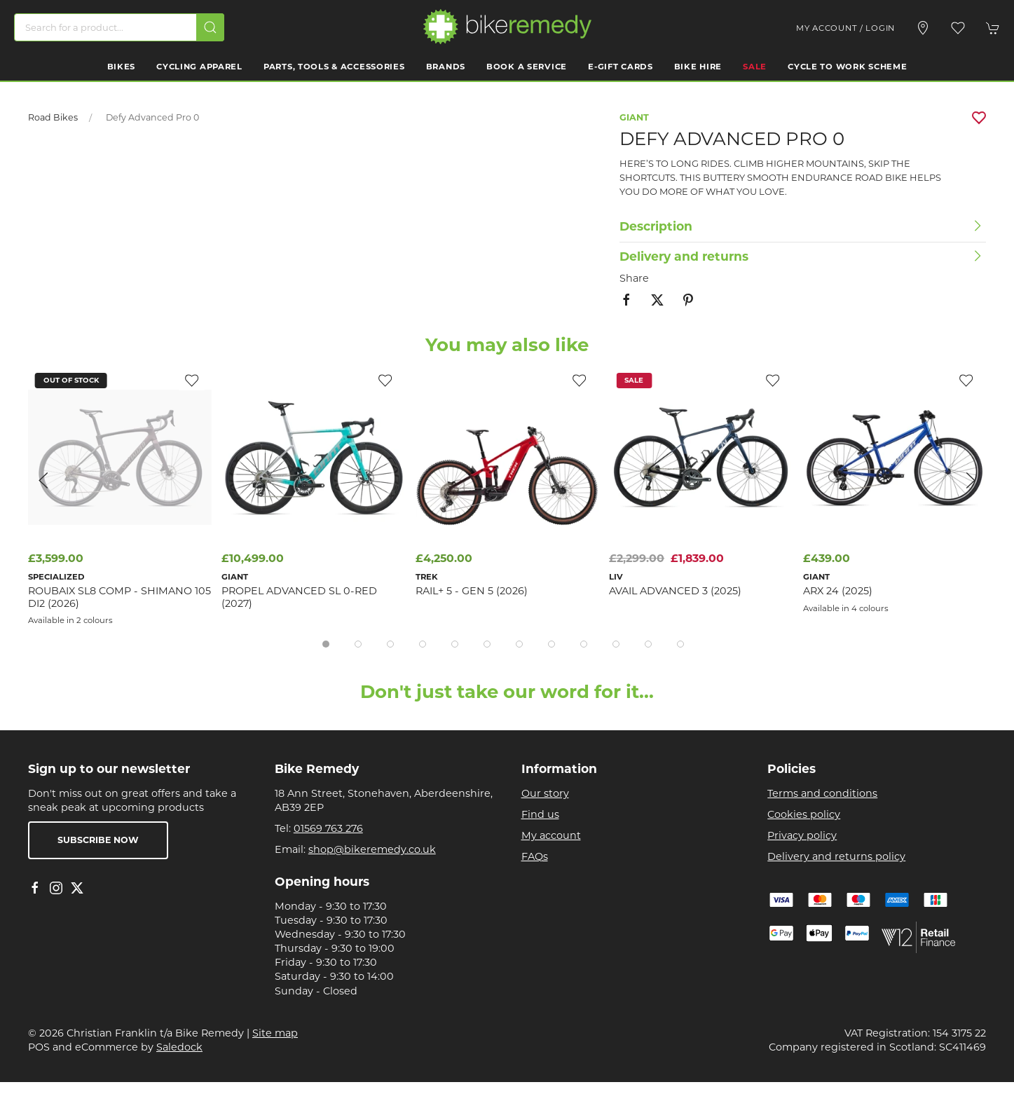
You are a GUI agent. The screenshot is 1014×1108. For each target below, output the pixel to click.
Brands (445, 66)
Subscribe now (98, 840)
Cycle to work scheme (847, 66)
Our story (545, 793)
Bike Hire (698, 66)
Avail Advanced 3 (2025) (675, 590)
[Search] (119, 27)
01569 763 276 (328, 828)
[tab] (325, 644)
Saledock (179, 1047)
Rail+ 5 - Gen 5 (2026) (472, 590)
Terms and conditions (822, 793)
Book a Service (526, 66)
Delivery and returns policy (836, 856)
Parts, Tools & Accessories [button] (334, 66)
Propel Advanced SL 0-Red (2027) (299, 596)
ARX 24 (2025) (837, 590)
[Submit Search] (210, 27)
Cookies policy (803, 814)
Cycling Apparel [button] (199, 66)
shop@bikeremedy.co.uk (372, 849)
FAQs (534, 856)
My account (551, 835)
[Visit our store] (923, 28)
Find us (540, 814)
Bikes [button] (121, 66)
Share (634, 278)
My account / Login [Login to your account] (845, 28)
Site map (275, 1033)
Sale (755, 66)
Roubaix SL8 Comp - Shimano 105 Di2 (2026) (119, 596)
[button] (958, 28)
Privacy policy (802, 835)
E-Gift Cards (620, 66)
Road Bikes (53, 117)
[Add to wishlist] (578, 379)
